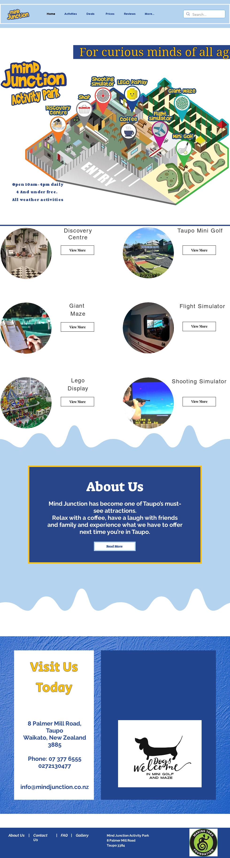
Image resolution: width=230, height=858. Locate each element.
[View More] (77, 250)
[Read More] (103, 96)
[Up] (59, 125)
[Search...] (203, 14)
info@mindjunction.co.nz (54, 786)
